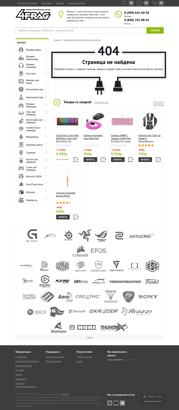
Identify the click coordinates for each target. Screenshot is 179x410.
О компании (21, 356)
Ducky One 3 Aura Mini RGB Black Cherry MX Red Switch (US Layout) (67, 126)
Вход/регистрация (27, 3)
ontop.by (65, 394)
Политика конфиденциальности (25, 385)
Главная (57, 39)
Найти (155, 30)
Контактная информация (27, 361)
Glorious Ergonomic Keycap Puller (67, 182)
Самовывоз (20, 379)
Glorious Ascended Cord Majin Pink (95, 125)
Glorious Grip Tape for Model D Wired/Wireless (149, 126)
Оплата (60, 3)
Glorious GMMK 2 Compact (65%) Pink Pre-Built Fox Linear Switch (122, 126)
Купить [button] (90, 159)
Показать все (101, 102)
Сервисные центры (55, 356)
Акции (79, 361)
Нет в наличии (62, 159)
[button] (155, 103)
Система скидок (76, 3)
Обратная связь (53, 361)
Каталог (21, 42)
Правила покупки (23, 365)
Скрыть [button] (89, 337)
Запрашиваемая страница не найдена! (82, 39)
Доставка (46, 3)
